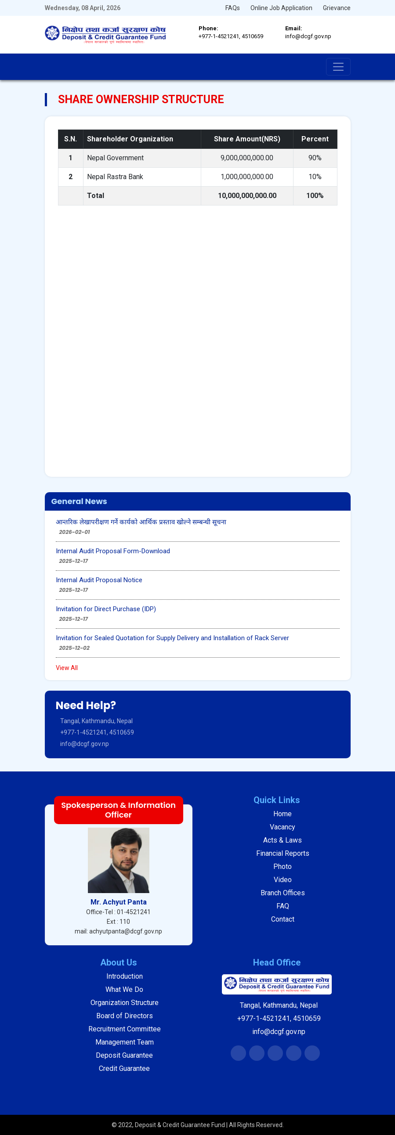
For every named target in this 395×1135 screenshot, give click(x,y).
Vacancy (282, 827)
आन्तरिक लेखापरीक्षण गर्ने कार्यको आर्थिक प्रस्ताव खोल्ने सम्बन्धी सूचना (141, 522)
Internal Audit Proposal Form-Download (113, 551)
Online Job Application (281, 7)
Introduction (124, 976)
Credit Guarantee (124, 1068)
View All (67, 667)
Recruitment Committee (124, 1029)
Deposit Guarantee (124, 1055)
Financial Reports (282, 853)
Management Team (124, 1042)
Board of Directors (124, 1016)
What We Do (124, 989)
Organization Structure (125, 1002)
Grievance (337, 7)
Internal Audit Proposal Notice (99, 580)
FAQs (232, 7)
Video (283, 880)
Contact (282, 919)
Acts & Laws (282, 840)
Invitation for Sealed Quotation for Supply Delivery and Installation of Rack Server (172, 638)
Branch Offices (283, 893)
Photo (282, 866)
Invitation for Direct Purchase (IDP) (106, 609)
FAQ (282, 906)
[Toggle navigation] (338, 67)
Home (282, 814)
